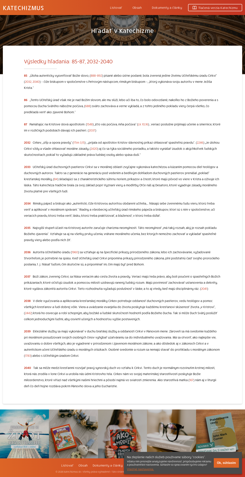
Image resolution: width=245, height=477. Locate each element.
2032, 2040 (32, 81)
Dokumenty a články (167, 7)
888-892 (96, 75)
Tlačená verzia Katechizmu (215, 8)
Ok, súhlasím (226, 462)
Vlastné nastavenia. (140, 469)
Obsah (137, 7)
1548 (90, 124)
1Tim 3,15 (79, 142)
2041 (204, 288)
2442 (28, 313)
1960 (75, 252)
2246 (200, 142)
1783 (28, 355)
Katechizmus (23, 7)
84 (55, 179)
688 (87, 106)
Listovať (116, 7)
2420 (94, 148)
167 (191, 380)
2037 (92, 130)
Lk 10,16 (143, 124)
